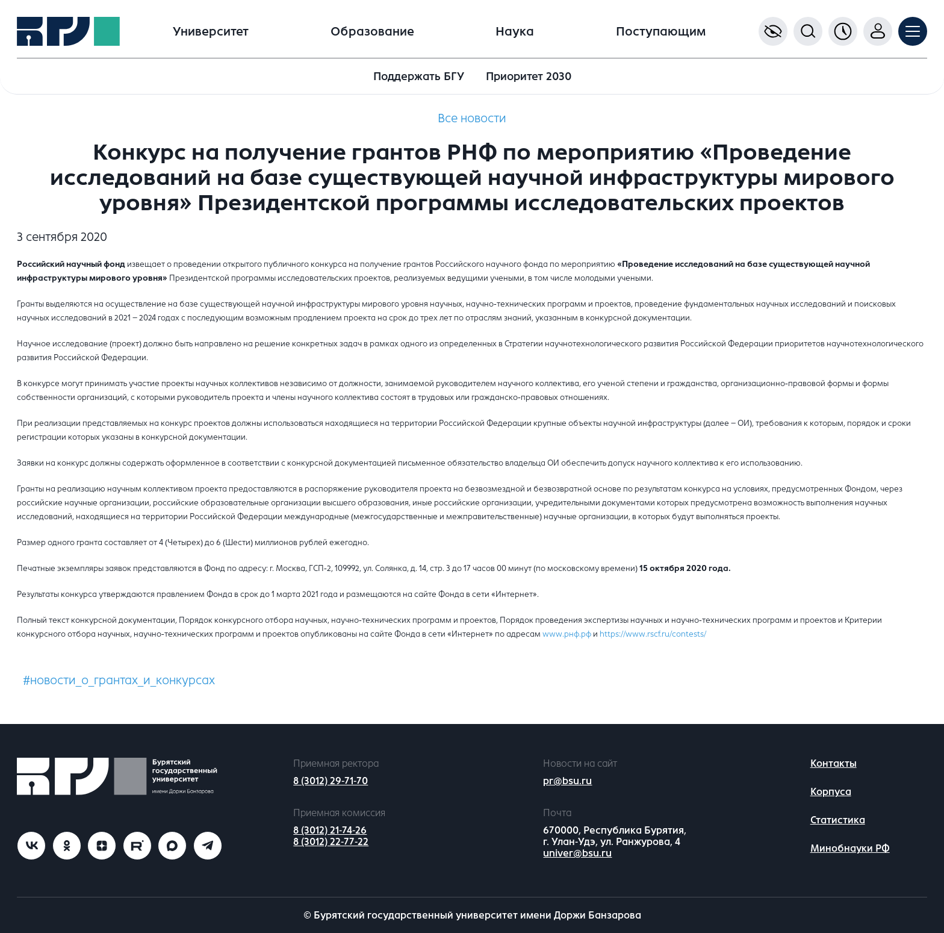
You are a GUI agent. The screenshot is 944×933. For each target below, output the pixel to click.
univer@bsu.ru (577, 853)
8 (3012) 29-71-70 (330, 781)
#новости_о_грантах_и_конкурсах (119, 680)
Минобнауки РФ (850, 848)
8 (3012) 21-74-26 (330, 830)
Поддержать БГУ (418, 76)
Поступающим (661, 31)
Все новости (472, 118)
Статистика (837, 820)
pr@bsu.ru (567, 781)
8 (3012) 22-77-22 (330, 842)
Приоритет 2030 (528, 76)
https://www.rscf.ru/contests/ (653, 633)
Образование (372, 31)
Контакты (833, 763)
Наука (514, 31)
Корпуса (830, 792)
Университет (211, 31)
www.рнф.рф (566, 633)
